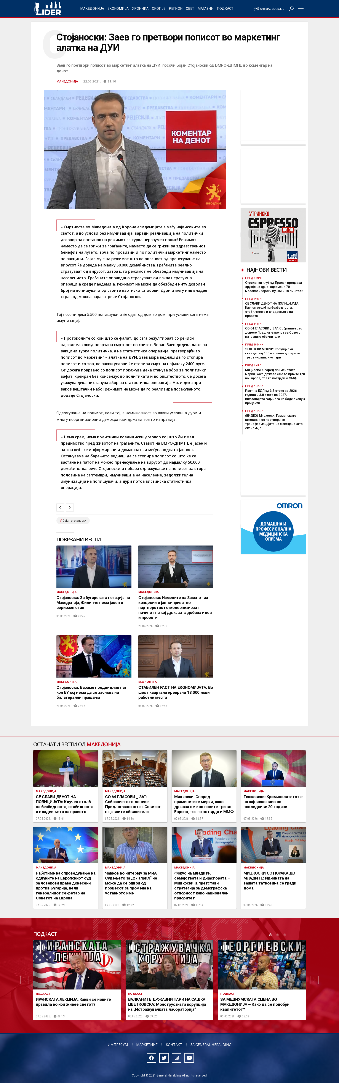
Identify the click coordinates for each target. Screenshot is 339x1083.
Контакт (174, 1044)
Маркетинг (147, 1044)
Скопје (158, 8)
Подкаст (225, 8)
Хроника (140, 8)
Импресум (118, 1044)
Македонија (92, 8)
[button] (24, 980)
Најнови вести (266, 269)
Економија (118, 8)
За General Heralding (210, 1044)
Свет (190, 8)
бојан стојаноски (74, 520)
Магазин (205, 8)
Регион (175, 8)
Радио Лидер (47, 8)
